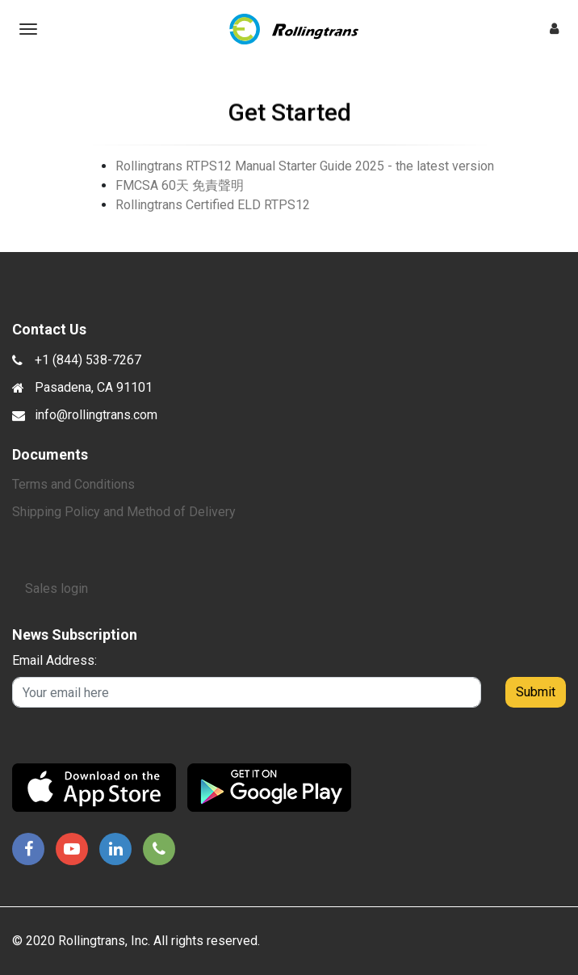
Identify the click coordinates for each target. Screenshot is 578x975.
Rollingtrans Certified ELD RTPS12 (212, 204)
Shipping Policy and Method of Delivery (124, 511)
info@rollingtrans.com (96, 414)
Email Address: (54, 660)
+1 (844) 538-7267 (88, 360)
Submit (535, 692)
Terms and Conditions (73, 484)
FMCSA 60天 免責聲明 (179, 185)
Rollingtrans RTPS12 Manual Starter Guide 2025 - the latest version (304, 166)
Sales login (56, 588)
